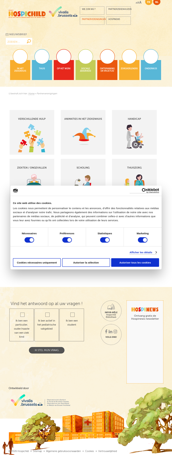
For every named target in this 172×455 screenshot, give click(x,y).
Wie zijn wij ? (89, 9)
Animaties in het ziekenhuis (83, 118)
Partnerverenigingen (93, 19)
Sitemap (37, 451)
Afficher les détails (141, 252)
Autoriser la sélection (86, 262)
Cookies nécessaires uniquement (37, 262)
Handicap (134, 118)
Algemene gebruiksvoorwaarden (63, 451)
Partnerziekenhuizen (119, 9)
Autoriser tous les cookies (135, 262)
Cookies (89, 451)
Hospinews (114, 19)
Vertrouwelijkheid (107, 451)
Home (31, 93)
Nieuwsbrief (16, 34)
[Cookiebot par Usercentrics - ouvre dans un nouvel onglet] (144, 190)
